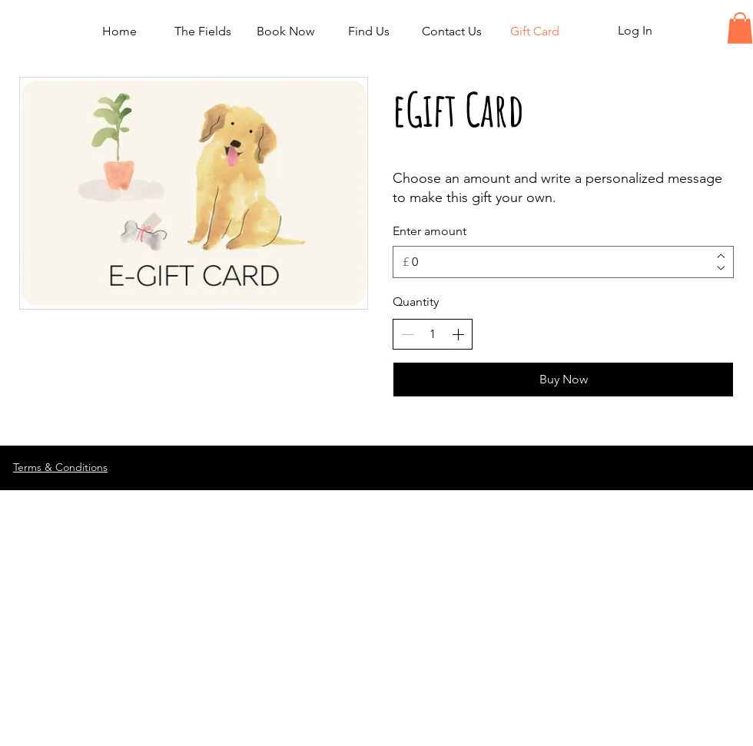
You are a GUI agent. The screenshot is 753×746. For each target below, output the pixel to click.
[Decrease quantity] (407, 334)
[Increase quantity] (458, 334)
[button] (740, 28)
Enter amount (429, 231)
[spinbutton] (432, 334)
